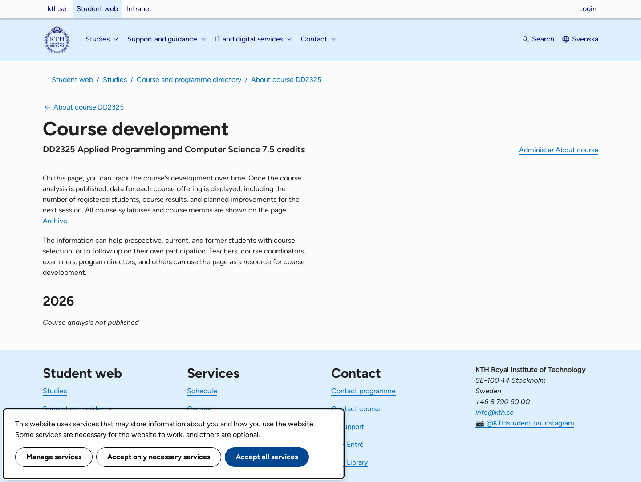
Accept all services (267, 457)
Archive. (56, 220)
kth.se (57, 8)
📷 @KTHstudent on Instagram (524, 423)
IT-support (347, 426)
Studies (115, 79)
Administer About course (558, 150)
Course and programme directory (189, 79)
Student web (97, 8)
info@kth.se (494, 412)
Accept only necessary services (158, 457)
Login (587, 8)
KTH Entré (347, 444)
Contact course (356, 408)
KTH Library (349, 462)
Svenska (585, 39)
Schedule (202, 391)
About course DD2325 (286, 79)
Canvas (198, 408)
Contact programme (363, 391)
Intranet (139, 8)
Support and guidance (78, 408)
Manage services (53, 457)
